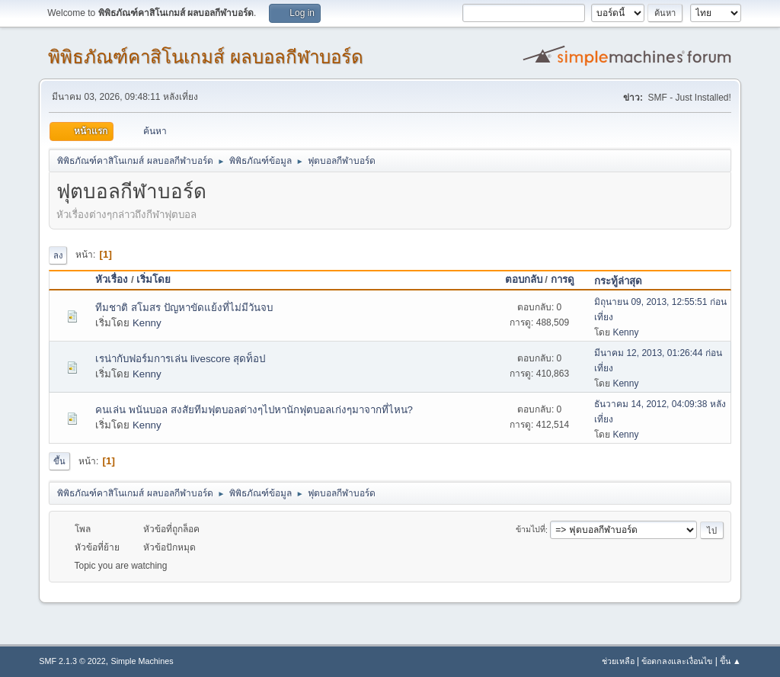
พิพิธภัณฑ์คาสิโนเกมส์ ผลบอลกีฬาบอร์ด (205, 57)
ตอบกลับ (523, 279)
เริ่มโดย (153, 279)
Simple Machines (142, 661)
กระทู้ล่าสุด (625, 281)
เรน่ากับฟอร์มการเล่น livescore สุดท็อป (180, 358)
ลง (57, 255)
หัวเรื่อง (111, 279)
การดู (562, 279)
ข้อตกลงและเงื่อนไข (676, 661)
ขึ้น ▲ (730, 661)
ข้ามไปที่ (530, 529)
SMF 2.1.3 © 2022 (72, 661)
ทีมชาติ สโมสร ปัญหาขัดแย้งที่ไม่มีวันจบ (183, 307)
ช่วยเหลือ (618, 661)
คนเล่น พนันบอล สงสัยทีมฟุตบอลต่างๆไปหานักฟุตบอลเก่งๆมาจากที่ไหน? (254, 410)
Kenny (147, 323)
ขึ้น (59, 461)
